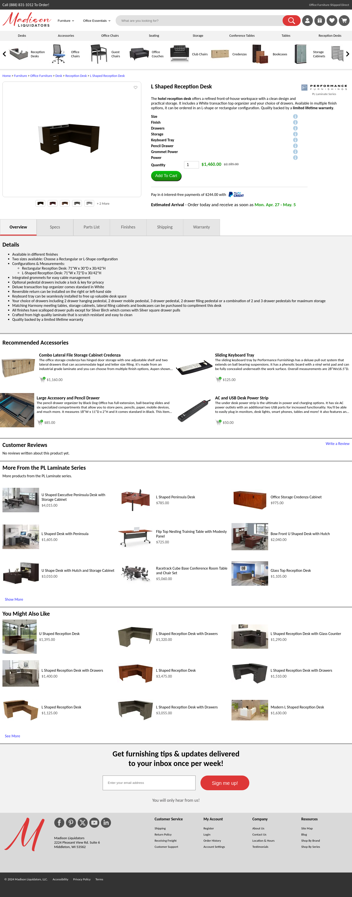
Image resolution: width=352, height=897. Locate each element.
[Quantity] (191, 164)
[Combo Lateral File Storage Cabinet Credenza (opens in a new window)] (18, 376)
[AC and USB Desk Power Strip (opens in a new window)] (194, 421)
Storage (198, 36)
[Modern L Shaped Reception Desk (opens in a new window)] (249, 719)
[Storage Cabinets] (300, 63)
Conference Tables (242, 36)
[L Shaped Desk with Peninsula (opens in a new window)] (20, 547)
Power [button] (156, 157)
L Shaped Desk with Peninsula (65, 533)
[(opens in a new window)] (324, 87)
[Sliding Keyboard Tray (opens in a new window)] (194, 373)
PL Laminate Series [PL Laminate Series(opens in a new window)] (324, 94)
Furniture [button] (66, 21)
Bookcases (280, 54)
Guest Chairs (115, 54)
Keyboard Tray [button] (162, 140)
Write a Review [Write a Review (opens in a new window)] (338, 443)
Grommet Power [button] (164, 151)
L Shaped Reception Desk (107, 76)
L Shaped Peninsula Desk (175, 497)
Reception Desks (330, 36)
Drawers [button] (158, 128)
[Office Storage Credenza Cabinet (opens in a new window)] (249, 509)
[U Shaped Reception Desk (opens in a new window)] (19, 652)
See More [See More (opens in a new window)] (12, 736)
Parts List (92, 227)
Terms (99, 879)
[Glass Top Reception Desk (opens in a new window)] (249, 584)
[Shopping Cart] (344, 20)
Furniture (20, 76)
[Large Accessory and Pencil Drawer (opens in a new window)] (17, 426)
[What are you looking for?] (202, 20)
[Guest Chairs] (99, 63)
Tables (286, 36)
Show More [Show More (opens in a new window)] (14, 599)
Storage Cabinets (319, 54)
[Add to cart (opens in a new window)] (51, 379)
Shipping (165, 227)
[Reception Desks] (18, 63)
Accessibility (60, 879)
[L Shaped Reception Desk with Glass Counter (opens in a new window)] (249, 647)
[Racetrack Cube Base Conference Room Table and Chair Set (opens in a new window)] (135, 584)
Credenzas (239, 54)
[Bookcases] (260, 63)
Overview (18, 227)
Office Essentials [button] (97, 21)
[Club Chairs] (179, 63)
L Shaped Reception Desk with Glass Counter (306, 633)
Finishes (128, 227)
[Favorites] (332, 24)
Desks (22, 36)
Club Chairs (200, 54)
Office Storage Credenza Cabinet (296, 497)
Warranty (201, 227)
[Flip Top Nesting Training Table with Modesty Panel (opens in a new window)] (135, 546)
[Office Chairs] (58, 63)
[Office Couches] (139, 63)
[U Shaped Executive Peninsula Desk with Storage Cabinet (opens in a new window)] (20, 511)
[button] (292, 20)
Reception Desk (76, 76)
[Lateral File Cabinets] (341, 63)
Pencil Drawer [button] (162, 146)
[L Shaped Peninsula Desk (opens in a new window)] (135, 511)
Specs (55, 227)
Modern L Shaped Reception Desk (297, 707)
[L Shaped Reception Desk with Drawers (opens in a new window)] (135, 646)
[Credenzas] (220, 63)
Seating (154, 36)
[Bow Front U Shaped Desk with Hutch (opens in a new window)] (249, 549)
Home (6, 76)
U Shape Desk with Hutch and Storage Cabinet (78, 570)
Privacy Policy (81, 879)
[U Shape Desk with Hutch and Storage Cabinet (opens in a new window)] (20, 583)
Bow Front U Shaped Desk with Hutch (300, 533)
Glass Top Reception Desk (291, 570)
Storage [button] (157, 134)
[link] (344, 20)
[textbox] (149, 783)
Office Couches (158, 54)
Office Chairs (110, 36)
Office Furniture (41, 76)
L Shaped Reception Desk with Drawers (187, 633)
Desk (58, 76)
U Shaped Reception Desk (59, 633)
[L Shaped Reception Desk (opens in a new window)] (135, 682)
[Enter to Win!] (319, 24)
